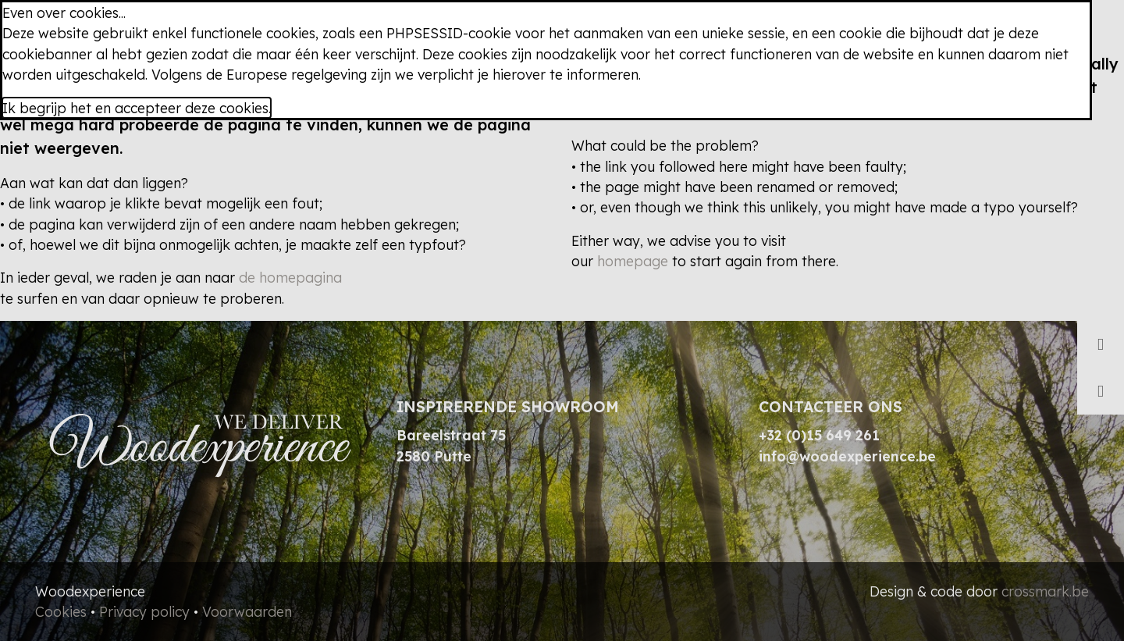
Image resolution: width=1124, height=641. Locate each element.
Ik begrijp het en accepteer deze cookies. (136, 107)
